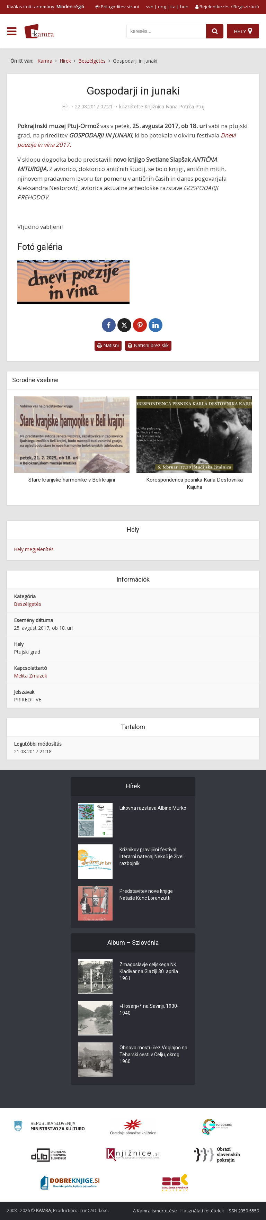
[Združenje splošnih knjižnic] (175, 1182)
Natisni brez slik (148, 345)
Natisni (108, 345)
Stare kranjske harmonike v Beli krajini (71, 480)
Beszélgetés (27, 604)
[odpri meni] (11, 31)
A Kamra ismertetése (155, 1211)
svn (149, 6)
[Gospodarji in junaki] (73, 282)
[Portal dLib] (49, 1155)
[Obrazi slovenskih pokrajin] (216, 1155)
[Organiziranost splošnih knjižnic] (133, 1127)
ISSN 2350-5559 (243, 1211)
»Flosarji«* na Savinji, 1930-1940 (149, 1009)
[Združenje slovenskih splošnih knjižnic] (133, 1155)
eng (162, 6)
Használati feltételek (202, 1211)
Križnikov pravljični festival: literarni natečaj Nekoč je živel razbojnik (151, 856)
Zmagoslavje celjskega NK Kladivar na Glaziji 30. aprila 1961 (148, 971)
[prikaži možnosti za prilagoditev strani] (117, 6)
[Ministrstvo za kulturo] (49, 1127)
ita (173, 6)
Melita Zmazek (30, 675)
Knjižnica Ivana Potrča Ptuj (174, 107)
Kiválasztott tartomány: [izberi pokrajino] (45, 6)
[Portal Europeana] (217, 1127)
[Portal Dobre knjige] (70, 1183)
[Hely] (243, 31)
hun (184, 6)
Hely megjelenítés (34, 549)
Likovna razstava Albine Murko (152, 808)
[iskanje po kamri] (166, 31)
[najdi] (214, 31)
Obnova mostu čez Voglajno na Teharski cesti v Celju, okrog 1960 (153, 1054)
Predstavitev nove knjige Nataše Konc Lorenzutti (146, 894)
